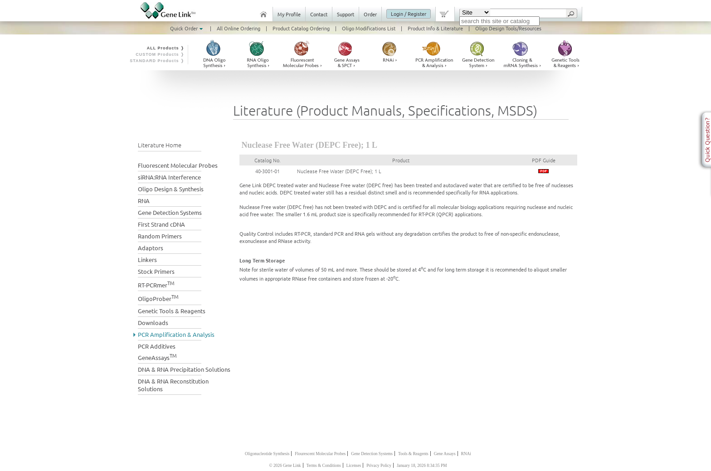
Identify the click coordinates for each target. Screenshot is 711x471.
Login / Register (408, 13)
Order (370, 14)
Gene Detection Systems (170, 212)
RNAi (466, 454)
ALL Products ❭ (166, 48)
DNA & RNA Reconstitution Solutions (173, 385)
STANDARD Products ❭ (157, 60)
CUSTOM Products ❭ (160, 54)
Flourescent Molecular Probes (320, 454)
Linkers (147, 259)
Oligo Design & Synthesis (171, 189)
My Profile (289, 14)
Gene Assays (445, 454)
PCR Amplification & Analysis (176, 334)
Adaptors (150, 248)
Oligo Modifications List (368, 28)
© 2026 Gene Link (285, 465)
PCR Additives (156, 346)
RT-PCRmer (156, 284)
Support (345, 14)
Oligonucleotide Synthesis (267, 454)
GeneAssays (157, 356)
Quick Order (187, 28)
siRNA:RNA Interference (169, 177)
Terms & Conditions (324, 465)
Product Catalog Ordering (301, 28)
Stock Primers (156, 271)
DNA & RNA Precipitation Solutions (184, 369)
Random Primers (160, 236)
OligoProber (158, 297)
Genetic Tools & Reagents (171, 311)
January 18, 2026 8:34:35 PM (422, 465)
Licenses (353, 465)
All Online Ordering (238, 28)
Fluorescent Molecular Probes (178, 165)
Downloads (153, 322)
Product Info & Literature (435, 28)
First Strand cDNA (161, 224)
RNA (144, 200)
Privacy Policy (378, 465)
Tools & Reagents (413, 454)
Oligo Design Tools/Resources (508, 28)
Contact (318, 14)
